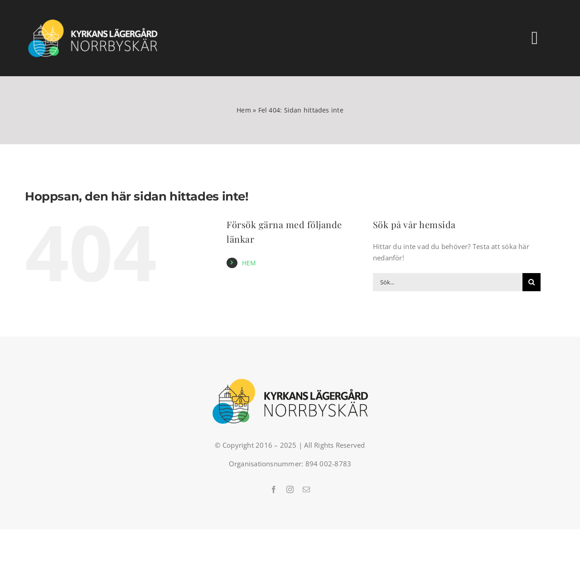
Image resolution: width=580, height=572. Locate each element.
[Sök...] (447, 282)
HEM (249, 263)
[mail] (306, 489)
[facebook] (273, 489)
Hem (244, 110)
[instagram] (290, 489)
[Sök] (531, 282)
